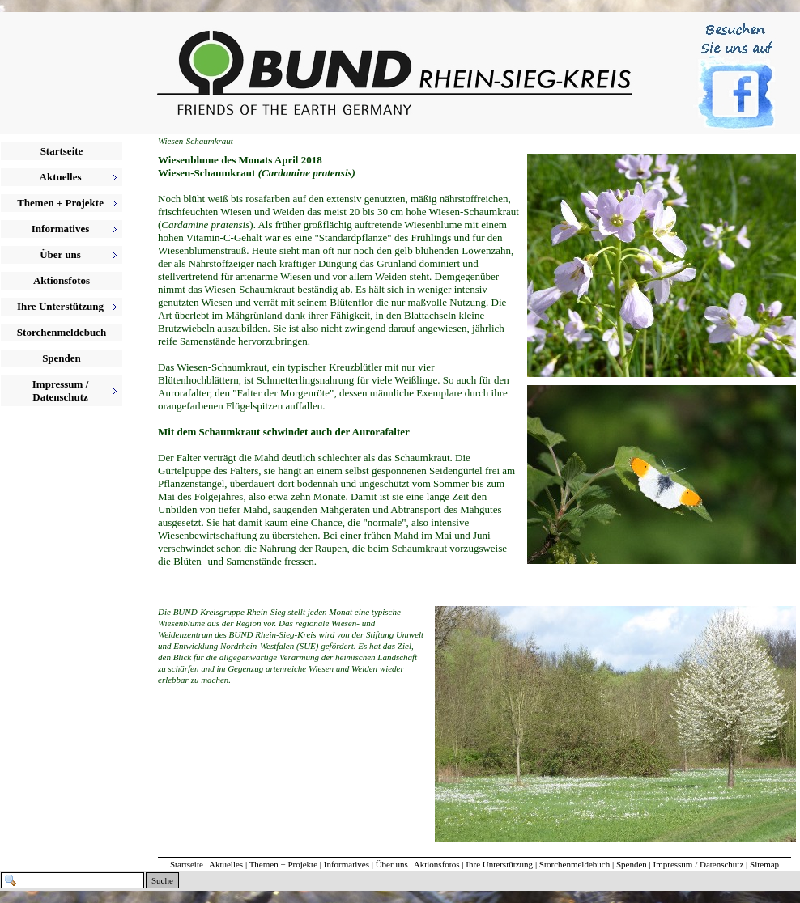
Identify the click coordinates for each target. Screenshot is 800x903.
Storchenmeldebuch (61, 332)
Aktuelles (226, 864)
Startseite (61, 151)
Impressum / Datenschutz (698, 864)
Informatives (346, 864)
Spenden (61, 358)
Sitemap (764, 864)
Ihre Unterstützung (499, 864)
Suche (162, 880)
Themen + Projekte (283, 864)
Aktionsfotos (61, 280)
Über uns (392, 864)
